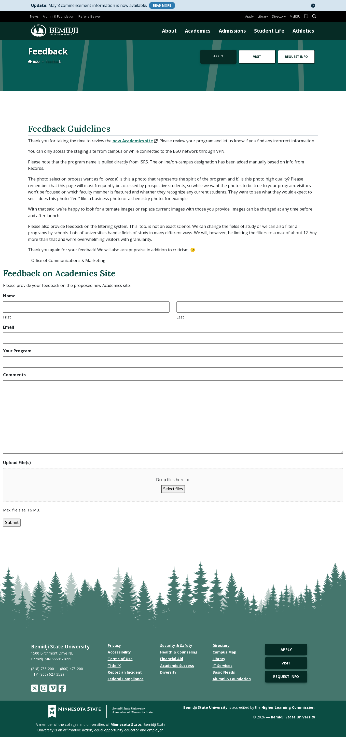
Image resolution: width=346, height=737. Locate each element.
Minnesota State (125, 724)
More (162, 5)
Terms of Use (120, 658)
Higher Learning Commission (287, 707)
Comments (14, 375)
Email (8, 327)
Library (263, 16)
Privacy (114, 645)
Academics (198, 30)
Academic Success (177, 665)
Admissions (232, 30)
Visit (257, 56)
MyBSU (295, 16)
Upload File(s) (17, 462)
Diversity (168, 672)
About (169, 30)
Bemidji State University (60, 646)
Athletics (303, 30)
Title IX (114, 665)
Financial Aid (171, 658)
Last (180, 316)
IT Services (222, 665)
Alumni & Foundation (58, 16)
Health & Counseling (179, 652)
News (34, 16)
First (7, 316)
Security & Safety (176, 645)
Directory (279, 16)
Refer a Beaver (89, 16)
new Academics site (135, 141)
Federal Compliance (126, 678)
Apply (249, 16)
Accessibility (119, 652)
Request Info (296, 56)
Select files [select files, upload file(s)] (173, 489)
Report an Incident (125, 672)
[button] (313, 6)
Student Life (269, 30)
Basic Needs (224, 672)
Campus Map (224, 652)
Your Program (17, 351)
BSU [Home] (34, 61)
